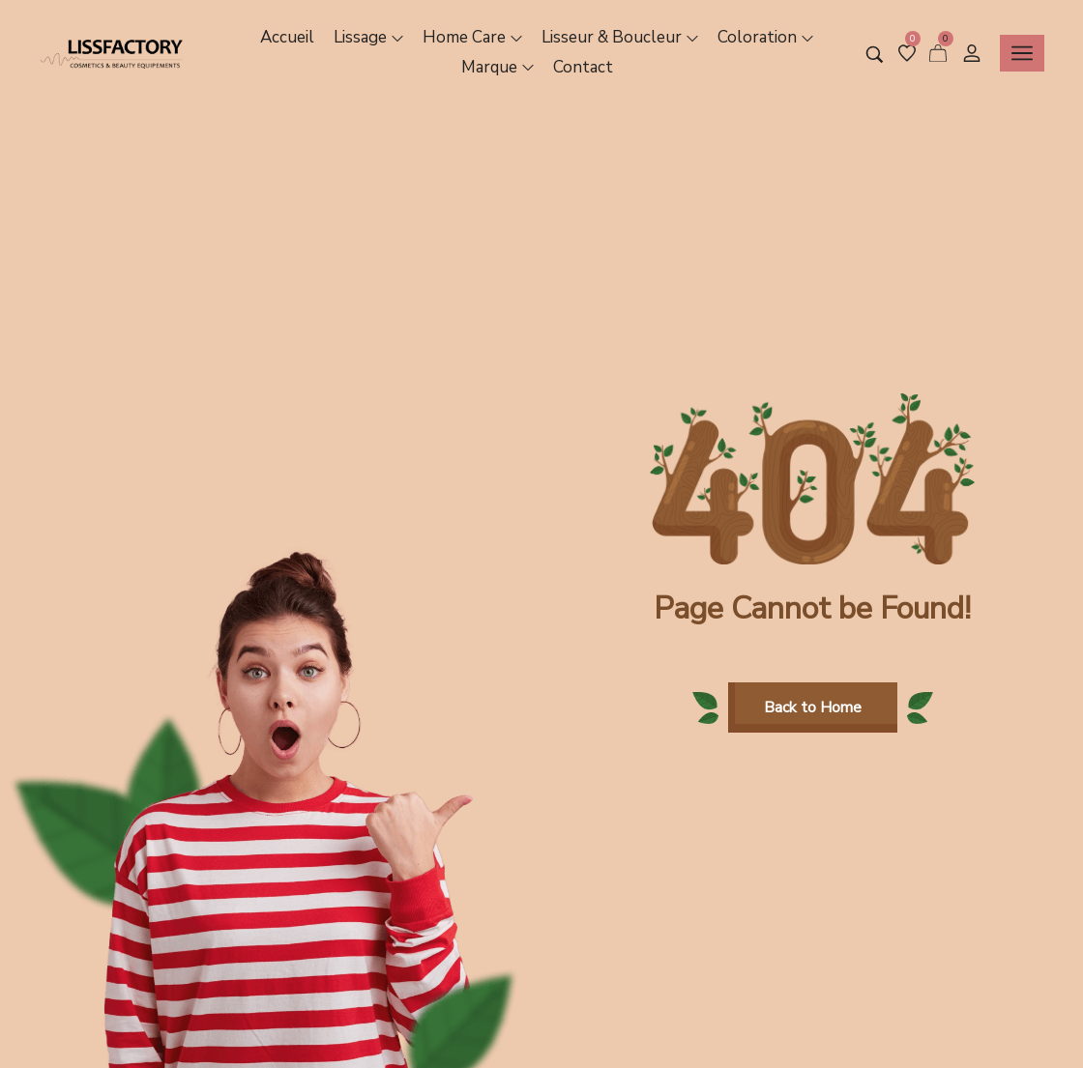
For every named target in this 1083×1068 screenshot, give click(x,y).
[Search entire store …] (874, 54)
